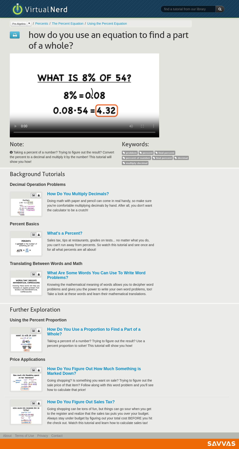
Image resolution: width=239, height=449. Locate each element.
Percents (41, 23)
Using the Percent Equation (107, 23)
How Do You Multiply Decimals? (78, 193)
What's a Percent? (64, 233)
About (7, 436)
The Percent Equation (67, 23)
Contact (57, 436)
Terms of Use (24, 436)
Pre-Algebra (18, 23)
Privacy (42, 436)
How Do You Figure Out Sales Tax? (81, 402)
